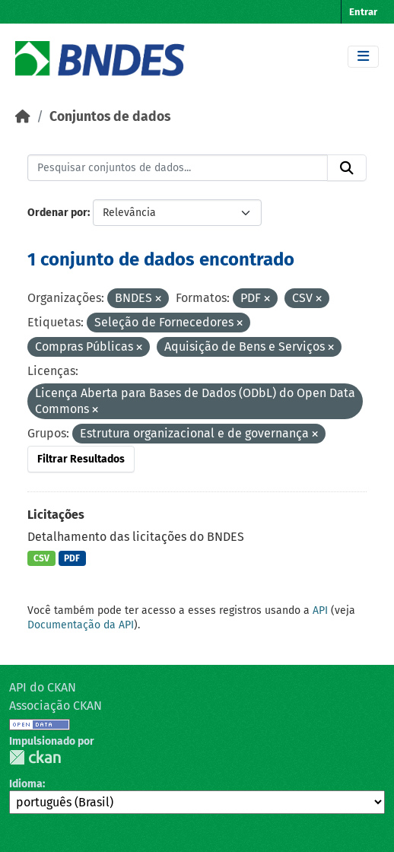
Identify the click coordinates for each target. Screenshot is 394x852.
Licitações (55, 514)
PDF (72, 558)
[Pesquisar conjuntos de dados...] (177, 168)
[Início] (22, 117)
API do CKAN (42, 687)
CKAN (35, 757)
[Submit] (347, 168)
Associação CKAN (55, 705)
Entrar (363, 11)
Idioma (26, 783)
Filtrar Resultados (81, 459)
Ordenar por (57, 212)
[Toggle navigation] (363, 57)
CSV (41, 558)
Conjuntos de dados (109, 117)
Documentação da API (80, 624)
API (320, 610)
